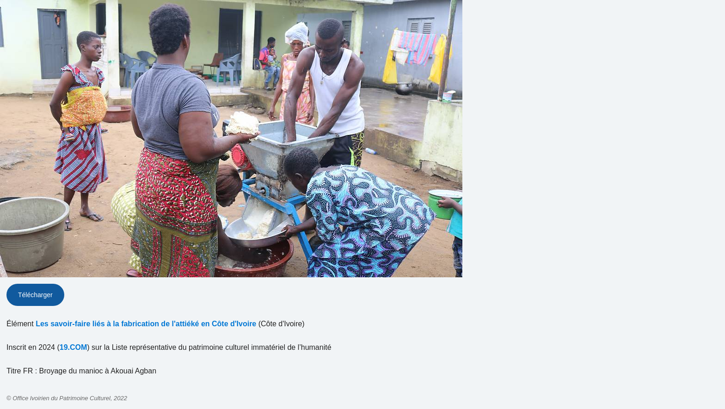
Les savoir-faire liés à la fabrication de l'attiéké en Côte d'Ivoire (146, 324)
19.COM (73, 347)
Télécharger (35, 295)
